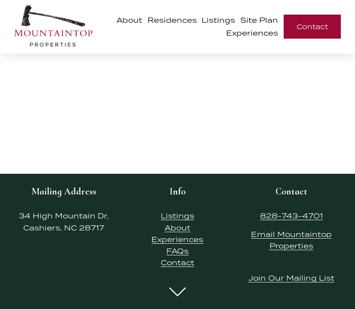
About (129, 20)
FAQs (177, 251)
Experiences (177, 239)
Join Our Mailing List (291, 278)
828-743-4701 (291, 216)
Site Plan (259, 20)
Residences (172, 20)
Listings (218, 20)
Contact (312, 26)
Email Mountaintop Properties (291, 240)
